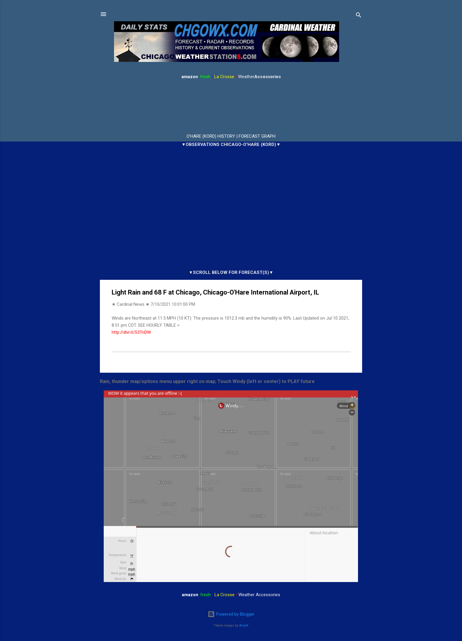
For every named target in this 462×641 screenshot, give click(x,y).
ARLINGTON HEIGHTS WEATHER (231, 107)
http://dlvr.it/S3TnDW (131, 332)
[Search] (358, 16)
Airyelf (243, 625)
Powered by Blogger (231, 614)
